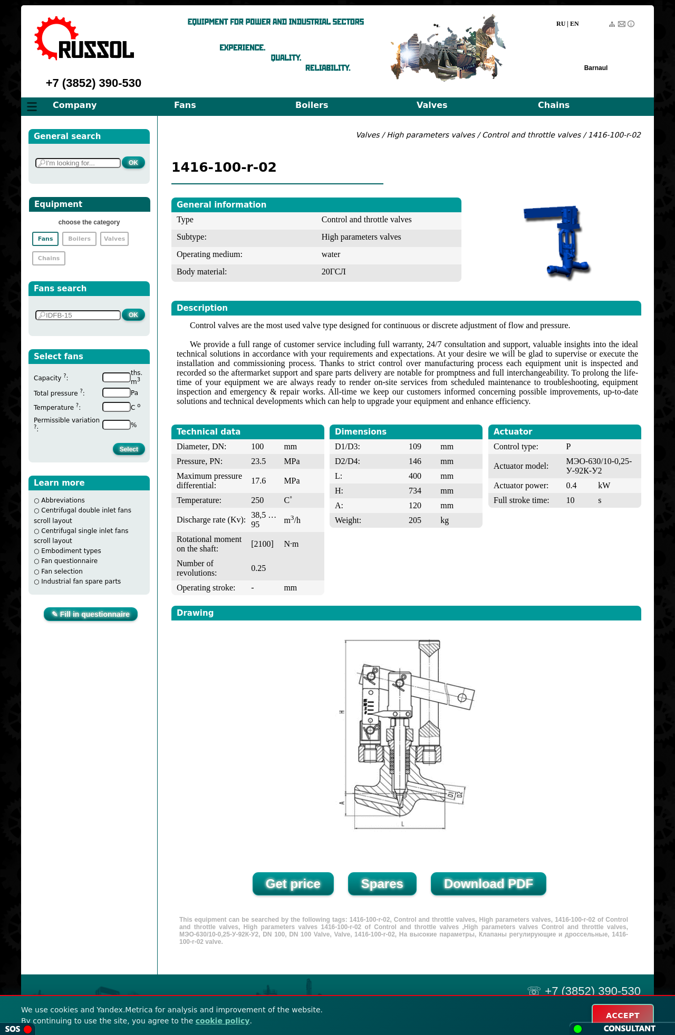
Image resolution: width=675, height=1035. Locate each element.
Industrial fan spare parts (81, 581)
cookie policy (223, 1021)
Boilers (311, 105)
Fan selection (62, 571)
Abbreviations (63, 500)
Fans (185, 105)
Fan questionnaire (69, 561)
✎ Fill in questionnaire (91, 614)
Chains (554, 105)
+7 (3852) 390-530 (94, 83)
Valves (432, 105)
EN (574, 23)
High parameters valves (432, 135)
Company (75, 105)
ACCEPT (623, 1015)
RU (560, 23)
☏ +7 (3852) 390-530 (584, 991)
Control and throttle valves (531, 135)
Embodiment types (71, 551)
